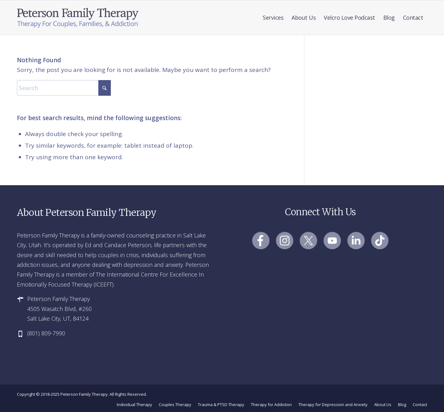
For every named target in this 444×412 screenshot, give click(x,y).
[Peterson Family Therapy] (78, 17)
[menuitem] (273, 17)
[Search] (64, 88)
